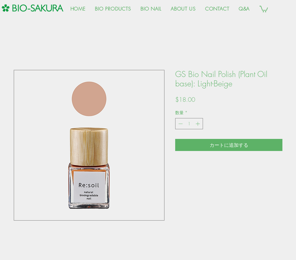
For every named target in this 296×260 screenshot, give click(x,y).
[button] (263, 8)
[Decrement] (180, 123)
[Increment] (198, 123)
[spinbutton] (189, 123)
